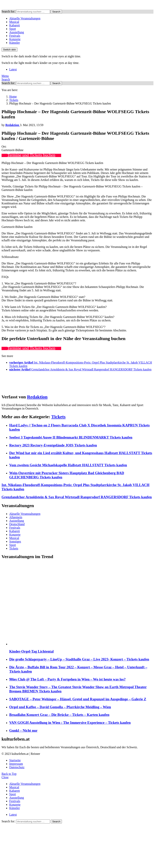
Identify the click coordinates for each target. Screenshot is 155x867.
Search (56, 11)
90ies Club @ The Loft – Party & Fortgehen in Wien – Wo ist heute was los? (67, 679)
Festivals (14, 35)
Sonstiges (15, 541)
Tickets (58, 416)
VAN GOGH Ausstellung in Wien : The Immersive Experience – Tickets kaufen (70, 723)
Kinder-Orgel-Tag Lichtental (31, 651)
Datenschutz (16, 767)
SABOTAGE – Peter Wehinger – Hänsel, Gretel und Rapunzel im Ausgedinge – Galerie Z (77, 699)
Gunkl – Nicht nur (23, 730)
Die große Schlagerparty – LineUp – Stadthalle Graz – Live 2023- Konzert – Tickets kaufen (79, 659)
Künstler (14, 42)
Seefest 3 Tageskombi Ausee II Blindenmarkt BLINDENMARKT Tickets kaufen (70, 437)
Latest (13, 69)
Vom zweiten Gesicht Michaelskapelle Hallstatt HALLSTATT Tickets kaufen (68, 465)
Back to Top (9, 773)
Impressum (16, 763)
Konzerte (15, 39)
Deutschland (17, 524)
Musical (14, 21)
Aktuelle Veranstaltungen (24, 18)
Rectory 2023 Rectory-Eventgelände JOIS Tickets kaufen (53, 445)
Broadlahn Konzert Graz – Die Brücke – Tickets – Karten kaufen (59, 715)
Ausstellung (16, 32)
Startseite (15, 760)
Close (5, 777)
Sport (12, 28)
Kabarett (14, 25)
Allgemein (15, 517)
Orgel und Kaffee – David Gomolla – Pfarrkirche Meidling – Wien (60, 707)
